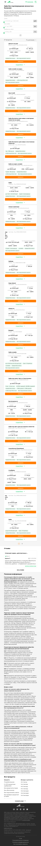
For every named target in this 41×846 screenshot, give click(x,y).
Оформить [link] (20, 61)
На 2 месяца (24, 784)
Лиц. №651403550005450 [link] (20, 232)
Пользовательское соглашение (20, 840)
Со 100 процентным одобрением (9, 785)
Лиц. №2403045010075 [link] (20, 284)
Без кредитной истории (11, 788)
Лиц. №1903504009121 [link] (21, 45)
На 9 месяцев (25, 795)
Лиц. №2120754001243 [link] (19, 309)
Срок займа (7, 23)
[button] (5, 2)
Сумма (5, 18)
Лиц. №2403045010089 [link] (20, 353)
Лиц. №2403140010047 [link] (23, 208)
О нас (20, 838)
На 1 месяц (24, 782)
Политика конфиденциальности (20, 842)
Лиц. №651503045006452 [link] (20, 184)
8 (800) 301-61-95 (8, 828)
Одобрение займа (8, 29)
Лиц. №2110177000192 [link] (20, 144)
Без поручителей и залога (11, 792)
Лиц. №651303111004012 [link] (22, 379)
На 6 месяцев (25, 793)
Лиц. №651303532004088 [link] (19, 262)
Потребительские (9, 782)
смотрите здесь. (26, 819)
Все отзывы (20, 570)
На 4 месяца (24, 788)
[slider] (20, 22)
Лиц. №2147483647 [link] (19, 70)
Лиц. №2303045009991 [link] (19, 94)
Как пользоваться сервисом (20, 844)
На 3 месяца (24, 786)
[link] (14, 809)
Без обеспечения (9, 790)
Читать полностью (30, 566)
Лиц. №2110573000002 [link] (22, 121)
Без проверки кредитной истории (11, 795)
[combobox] (31, 40)
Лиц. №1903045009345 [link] (26, 165)
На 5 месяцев (24, 791)
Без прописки (8, 798)
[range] (20, 21)
